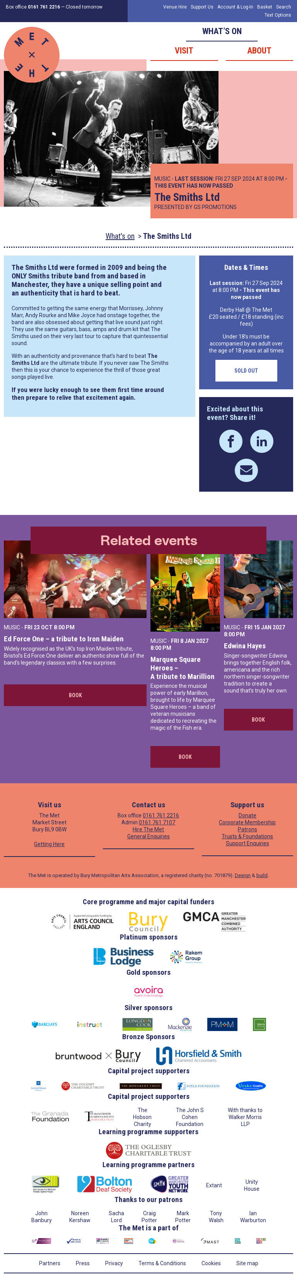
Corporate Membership (247, 822)
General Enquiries (148, 836)
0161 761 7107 (157, 822)
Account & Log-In (235, 7)
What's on (120, 236)
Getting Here (49, 844)
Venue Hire (175, 7)
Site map (247, 1263)
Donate (247, 815)
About (259, 50)
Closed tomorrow (84, 7)
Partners (49, 1263)
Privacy (114, 1263)
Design (243, 875)
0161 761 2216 (161, 815)
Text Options (278, 15)
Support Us (202, 7)
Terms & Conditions (162, 1263)
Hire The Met (148, 829)
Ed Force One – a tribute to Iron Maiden (64, 638)
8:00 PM (64, 627)
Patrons (247, 829)
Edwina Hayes (245, 645)
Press (83, 1263)
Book (75, 695)
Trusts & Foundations (247, 836)
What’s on (222, 31)
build (262, 875)
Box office (33, 7)
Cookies (211, 1263)
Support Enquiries (247, 843)
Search (283, 7)
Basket (264, 7)
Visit (184, 50)
